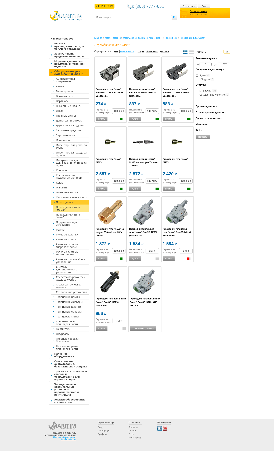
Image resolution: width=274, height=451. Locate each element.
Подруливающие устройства (67, 223)
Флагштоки (63, 329)
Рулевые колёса (66, 239)
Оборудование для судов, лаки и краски (68, 72)
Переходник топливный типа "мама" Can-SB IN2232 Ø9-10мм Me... (143, 232)
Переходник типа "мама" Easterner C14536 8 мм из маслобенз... (176, 92)
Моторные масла (67, 192)
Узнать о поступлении (143, 328)
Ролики (60, 229)
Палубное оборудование (64, 355)
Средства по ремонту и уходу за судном (70, 278)
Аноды (60, 86)
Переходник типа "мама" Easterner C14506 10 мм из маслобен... (109, 92)
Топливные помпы (68, 297)
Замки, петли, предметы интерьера (69, 55)
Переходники (64, 202)
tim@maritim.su (68, 439)
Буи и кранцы (64, 91)
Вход (204, 6)
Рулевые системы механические (67, 253)
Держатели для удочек (70, 125)
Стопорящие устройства (71, 292)
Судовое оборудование (64, 437)
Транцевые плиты (67, 316)
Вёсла (59, 110)
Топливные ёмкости (69, 311)
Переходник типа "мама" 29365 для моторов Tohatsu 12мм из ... (143, 162)
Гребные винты (66, 115)
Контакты (100, 23)
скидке (141, 51)
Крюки (60, 182)
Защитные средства (68, 130)
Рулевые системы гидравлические (67, 245)
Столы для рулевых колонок (68, 286)
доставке (164, 51)
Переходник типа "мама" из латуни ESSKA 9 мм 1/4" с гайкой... (110, 232)
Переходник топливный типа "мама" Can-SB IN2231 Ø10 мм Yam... (145, 302)
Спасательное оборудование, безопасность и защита (70, 363)
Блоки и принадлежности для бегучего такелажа (69, 46)
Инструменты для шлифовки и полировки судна (71, 162)
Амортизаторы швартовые (65, 80)
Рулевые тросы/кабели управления (70, 260)
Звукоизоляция (66, 135)
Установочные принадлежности (67, 323)
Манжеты (62, 187)
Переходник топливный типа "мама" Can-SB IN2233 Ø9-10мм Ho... (177, 232)
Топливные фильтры (69, 301)
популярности (127, 51)
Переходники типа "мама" (68, 208)
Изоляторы (63, 140)
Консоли (61, 170)
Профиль (102, 434)
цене (116, 51)
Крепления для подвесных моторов (69, 176)
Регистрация (189, 6)
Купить (101, 119)
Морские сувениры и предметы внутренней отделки (70, 63)
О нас (131, 434)
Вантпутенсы (64, 96)
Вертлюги (62, 101)
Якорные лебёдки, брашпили (67, 340)
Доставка (113, 23)
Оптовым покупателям (160, 23)
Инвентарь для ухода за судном (71, 154)
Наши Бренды (135, 437)
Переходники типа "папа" (68, 216)
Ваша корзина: (198, 11)
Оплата (125, 23)
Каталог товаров (62, 38)
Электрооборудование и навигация (69, 401)
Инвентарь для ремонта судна (71, 146)
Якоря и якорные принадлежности (67, 347)
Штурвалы (62, 333)
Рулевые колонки (67, 234)
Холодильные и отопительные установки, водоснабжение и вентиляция (66, 389)
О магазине (138, 23)
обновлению (152, 51)
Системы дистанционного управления (66, 269)
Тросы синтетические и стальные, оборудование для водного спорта (70, 375)
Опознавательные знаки (72, 197)
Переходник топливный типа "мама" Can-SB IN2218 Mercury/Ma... (111, 302)
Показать (202, 137)
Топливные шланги (68, 306)
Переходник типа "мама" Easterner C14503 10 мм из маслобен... (142, 92)
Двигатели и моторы (69, 120)
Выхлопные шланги (68, 106)
